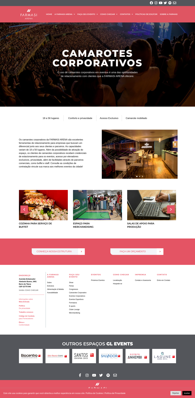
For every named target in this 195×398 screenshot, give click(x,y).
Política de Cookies (94, 393)
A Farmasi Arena (65, 14)
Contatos (126, 14)
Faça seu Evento (87, 14)
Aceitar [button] (187, 393)
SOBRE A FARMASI (169, 14)
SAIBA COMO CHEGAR (28, 291)
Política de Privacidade (115, 393)
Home (49, 14)
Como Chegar (109, 14)
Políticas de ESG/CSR (146, 14)
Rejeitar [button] (175, 393)
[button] (136, 176)
